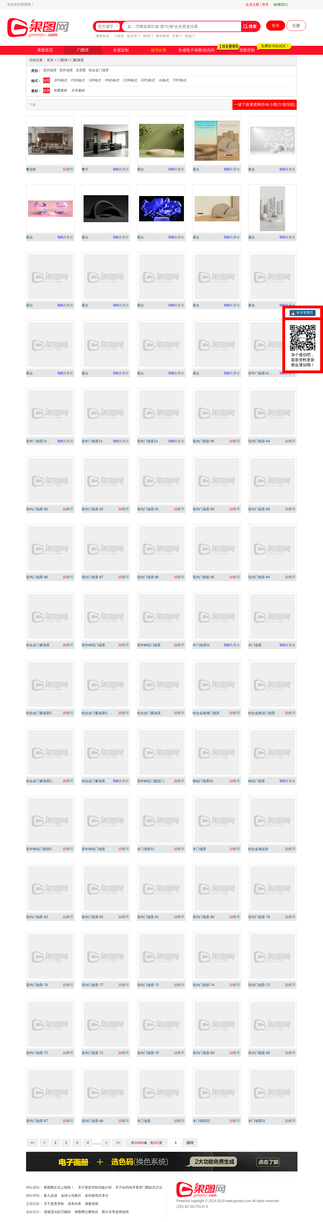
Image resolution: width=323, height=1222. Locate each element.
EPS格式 (148, 80)
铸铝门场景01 (203, 781)
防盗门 (190, 36)
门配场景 (77, 60)
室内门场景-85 (203, 577)
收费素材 (60, 90)
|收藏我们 (280, 4)
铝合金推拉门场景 (261, 713)
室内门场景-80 (203, 917)
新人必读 (50, 1196)
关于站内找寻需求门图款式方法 (138, 1187)
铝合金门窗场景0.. (39, 713)
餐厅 (85, 169)
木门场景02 (201, 1121)
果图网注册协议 (86, 1212)
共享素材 (78, 90)
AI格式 (164, 80)
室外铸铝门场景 (93, 645)
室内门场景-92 (92, 509)
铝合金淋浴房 (258, 849)
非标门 (177, 36)
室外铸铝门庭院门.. (151, 781)
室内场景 (50, 70)
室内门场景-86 (148, 577)
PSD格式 (78, 80)
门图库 (83, 50)
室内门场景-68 (259, 1053)
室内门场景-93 (37, 509)
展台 (140, 169)
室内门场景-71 (92, 1053)
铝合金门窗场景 (38, 645)
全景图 (81, 70)
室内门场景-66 (92, 1121)
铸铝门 (148, 36)
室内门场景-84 (259, 577)
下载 (32, 105)
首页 (50, 60)
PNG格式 (112, 80)
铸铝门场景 (256, 781)
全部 (46, 80)
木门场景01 (201, 645)
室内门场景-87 (92, 577)
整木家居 (162, 36)
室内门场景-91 (148, 509)
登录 (265, 4)
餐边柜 (31, 169)
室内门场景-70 (148, 1053)
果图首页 (45, 50)
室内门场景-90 (203, 509)
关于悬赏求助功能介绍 (95, 1187)
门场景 (119, 36)
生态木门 (133, 36)
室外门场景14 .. (259, 373)
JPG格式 (60, 80)
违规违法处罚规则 (57, 1212)
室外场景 (66, 70)
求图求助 (247, 50)
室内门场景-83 (37, 917)
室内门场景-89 (259, 509)
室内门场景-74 (203, 985)
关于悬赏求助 (54, 1204)
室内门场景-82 (92, 917)
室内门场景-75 (148, 985)
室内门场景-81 (148, 917)
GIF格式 (95, 80)
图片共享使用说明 (115, 1212)
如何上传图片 (71, 1196)
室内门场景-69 (203, 1053)
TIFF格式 (180, 80)
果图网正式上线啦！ (59, 1187)
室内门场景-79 (259, 917)
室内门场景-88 (37, 577)
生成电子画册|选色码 (196, 50)
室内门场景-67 (37, 1121)
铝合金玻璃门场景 (206, 713)
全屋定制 (121, 50)
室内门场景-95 (203, 441)
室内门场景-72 (37, 1053)
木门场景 (255, 645)
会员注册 (252, 4)
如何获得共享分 (97, 1196)
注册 (296, 25)
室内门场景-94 (259, 441)
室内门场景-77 (92, 985)
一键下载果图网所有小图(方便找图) (264, 104)
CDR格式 (130, 80)
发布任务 (74, 1204)
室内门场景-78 (37, 985)
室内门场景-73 (259, 985)
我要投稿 (91, 1204)
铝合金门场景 (99, 70)
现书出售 (159, 50)
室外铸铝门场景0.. (39, 849)
